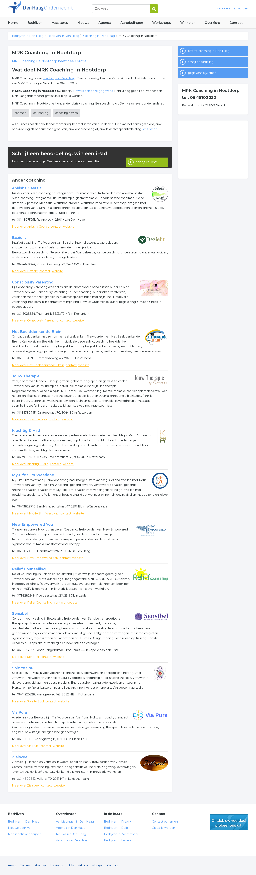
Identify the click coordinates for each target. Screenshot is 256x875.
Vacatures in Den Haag (72, 840)
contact (56, 226)
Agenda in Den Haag (70, 828)
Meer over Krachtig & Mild (30, 464)
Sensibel (20, 613)
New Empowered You (32, 524)
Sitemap (40, 865)
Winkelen (187, 23)
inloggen (223, 8)
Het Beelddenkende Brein (36, 332)
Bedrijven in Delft (116, 828)
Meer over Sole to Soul (28, 701)
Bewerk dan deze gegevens (93, 91)
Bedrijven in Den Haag (58, 8)
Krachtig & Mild (26, 430)
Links (71, 865)
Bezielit (19, 237)
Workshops (161, 23)
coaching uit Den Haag (59, 78)
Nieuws (83, 23)
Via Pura (19, 712)
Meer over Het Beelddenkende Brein (38, 365)
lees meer (150, 129)
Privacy (83, 865)
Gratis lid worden (163, 828)
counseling (40, 113)
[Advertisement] (213, 150)
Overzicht (212, 23)
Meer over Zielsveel (25, 785)
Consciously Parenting (33, 282)
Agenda (104, 23)
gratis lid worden (229, 822)
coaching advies (66, 113)
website (68, 226)
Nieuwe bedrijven (20, 828)
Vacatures (60, 23)
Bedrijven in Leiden (117, 840)
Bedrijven (35, 23)
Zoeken (25, 865)
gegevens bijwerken (202, 73)
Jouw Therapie (26, 376)
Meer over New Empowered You (35, 558)
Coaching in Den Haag (99, 36)
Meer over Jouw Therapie (29, 419)
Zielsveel (20, 757)
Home (13, 23)
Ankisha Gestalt (26, 188)
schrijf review (146, 157)
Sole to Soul (23, 668)
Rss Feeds (57, 865)
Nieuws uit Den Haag (71, 834)
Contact (236, 23)
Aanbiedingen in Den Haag (75, 821)
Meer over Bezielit (25, 271)
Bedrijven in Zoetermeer (121, 834)
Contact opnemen (165, 821)
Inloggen (97, 865)
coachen (20, 113)
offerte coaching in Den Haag (209, 51)
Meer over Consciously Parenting (35, 320)
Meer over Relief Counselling (32, 602)
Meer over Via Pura (25, 746)
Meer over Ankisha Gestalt (30, 226)
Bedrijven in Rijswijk (117, 821)
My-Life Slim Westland (33, 475)
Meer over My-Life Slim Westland (35, 513)
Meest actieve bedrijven (25, 834)
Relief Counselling (29, 569)
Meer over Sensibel (25, 657)
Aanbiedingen (131, 23)
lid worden (241, 8)
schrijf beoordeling (201, 62)
